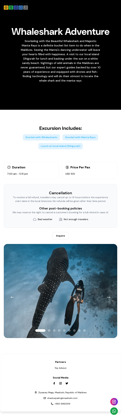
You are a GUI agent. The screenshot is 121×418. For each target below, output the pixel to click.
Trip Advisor (61, 368)
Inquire (60, 235)
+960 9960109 (62, 403)
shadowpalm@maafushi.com (62, 398)
